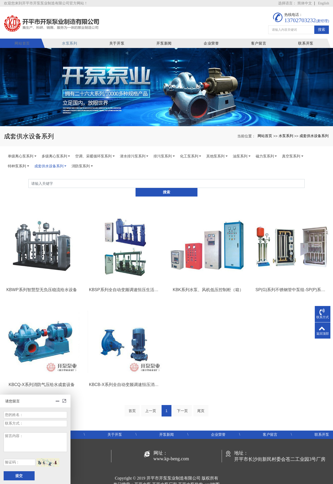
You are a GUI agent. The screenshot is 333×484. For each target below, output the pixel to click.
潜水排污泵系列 (132, 153)
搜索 (321, 26)
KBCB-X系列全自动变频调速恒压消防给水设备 (125, 372)
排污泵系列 (162, 153)
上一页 (150, 399)
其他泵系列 (215, 153)
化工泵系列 (189, 153)
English (323, 3)
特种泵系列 (17, 163)
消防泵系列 (81, 163)
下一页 (182, 399)
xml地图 (212, 472)
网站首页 (27, 40)
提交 (19, 476)
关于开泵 (120, 40)
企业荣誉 (213, 40)
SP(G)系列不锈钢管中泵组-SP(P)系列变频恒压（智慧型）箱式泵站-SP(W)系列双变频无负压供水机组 (291, 277)
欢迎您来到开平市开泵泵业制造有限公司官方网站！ (46, 3)
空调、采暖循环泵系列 (93, 153)
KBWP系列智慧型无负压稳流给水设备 (41, 277)
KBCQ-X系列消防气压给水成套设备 (41, 372)
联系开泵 (305, 40)
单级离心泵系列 (20, 153)
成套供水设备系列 (314, 132)
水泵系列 (73, 40)
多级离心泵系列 (54, 153)
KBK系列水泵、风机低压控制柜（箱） (208, 277)
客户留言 (259, 40)
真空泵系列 (291, 153)
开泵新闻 (166, 40)
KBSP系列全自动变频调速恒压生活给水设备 (125, 277)
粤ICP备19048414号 (166, 479)
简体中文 (304, 3)
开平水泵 (142, 472)
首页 (132, 399)
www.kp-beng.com (171, 447)
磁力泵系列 (265, 153)
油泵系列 (240, 153)
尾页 (200, 399)
